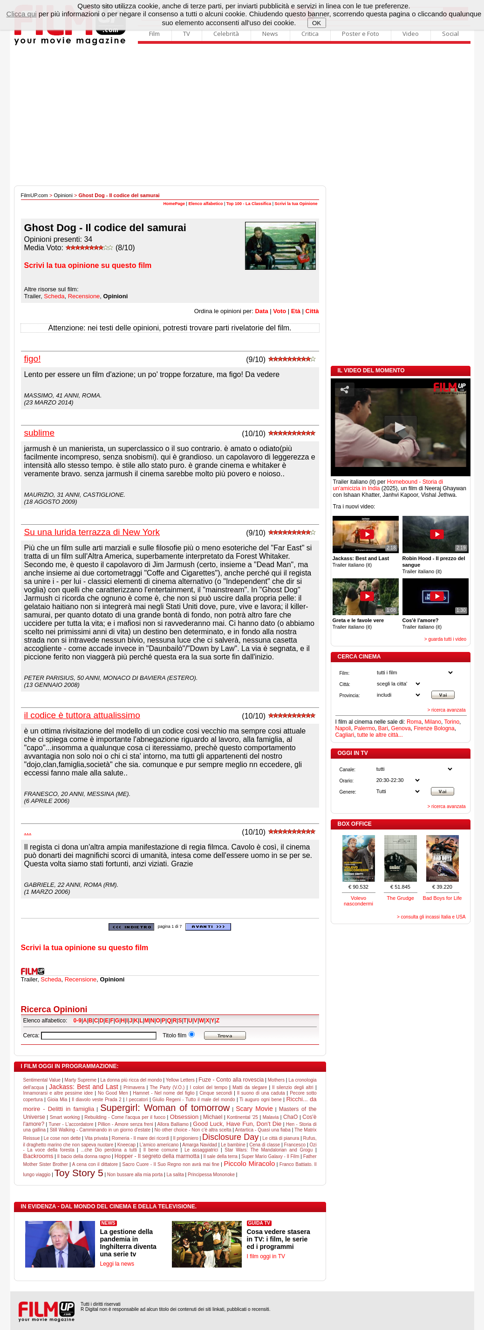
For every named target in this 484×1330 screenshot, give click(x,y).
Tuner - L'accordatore (70, 1124)
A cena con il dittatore (95, 1164)
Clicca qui (22, 14)
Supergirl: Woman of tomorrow (165, 1108)
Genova (401, 728)
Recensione (81, 979)
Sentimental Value (42, 1080)
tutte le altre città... (380, 735)
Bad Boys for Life (442, 898)
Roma (414, 722)
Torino (451, 722)
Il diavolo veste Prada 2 (97, 1099)
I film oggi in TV (266, 1256)
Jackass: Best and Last (83, 1086)
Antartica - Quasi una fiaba (263, 1129)
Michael (212, 1117)
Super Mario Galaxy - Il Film (270, 1156)
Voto (279, 311)
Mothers (276, 1080)
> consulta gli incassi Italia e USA (431, 916)
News (270, 33)
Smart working (65, 1117)
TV (186, 33)
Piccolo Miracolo (249, 1163)
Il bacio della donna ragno (84, 1156)
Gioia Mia (57, 1099)
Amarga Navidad (199, 1144)
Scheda (51, 979)
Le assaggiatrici (201, 1149)
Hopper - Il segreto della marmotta (157, 1156)
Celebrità (226, 33)
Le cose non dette (62, 1138)
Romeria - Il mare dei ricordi (140, 1138)
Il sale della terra (220, 1156)
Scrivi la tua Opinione (295, 203)
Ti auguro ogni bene (260, 1099)
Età (295, 311)
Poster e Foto (360, 33)
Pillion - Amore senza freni (125, 1124)
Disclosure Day (230, 1137)
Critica (310, 33)
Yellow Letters (180, 1080)
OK (316, 23)
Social (450, 33)
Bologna (444, 728)
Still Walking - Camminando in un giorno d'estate (100, 1129)
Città (312, 311)
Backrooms (38, 1155)
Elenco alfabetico (205, 203)
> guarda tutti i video (445, 639)
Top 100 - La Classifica (248, 203)
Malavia (271, 1117)
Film (154, 33)
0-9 (78, 1020)
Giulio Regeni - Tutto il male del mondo (193, 1099)
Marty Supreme (81, 1080)
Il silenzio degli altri (292, 1087)
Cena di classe (264, 1144)
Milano (433, 722)
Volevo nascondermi (358, 900)
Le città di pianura (280, 1138)
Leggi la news (117, 1264)
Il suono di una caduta (261, 1093)
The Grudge (400, 898)
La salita (175, 1174)
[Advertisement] (242, 115)
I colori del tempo (208, 1087)
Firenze (423, 728)
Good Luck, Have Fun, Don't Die (237, 1123)
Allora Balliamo (173, 1124)
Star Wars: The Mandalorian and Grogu (269, 1149)
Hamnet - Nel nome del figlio (163, 1093)
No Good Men (113, 1093)
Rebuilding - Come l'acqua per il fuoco (124, 1117)
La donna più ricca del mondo (131, 1080)
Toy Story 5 (79, 1172)
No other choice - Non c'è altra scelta (193, 1129)
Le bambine (233, 1144)
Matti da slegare (249, 1087)
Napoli (343, 728)
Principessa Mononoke (211, 1174)
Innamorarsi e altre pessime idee (58, 1093)
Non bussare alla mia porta (135, 1174)
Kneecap (126, 1144)
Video (410, 33)
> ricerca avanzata (447, 710)
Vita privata (96, 1138)
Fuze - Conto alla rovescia (231, 1079)
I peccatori (137, 1099)
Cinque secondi (215, 1093)
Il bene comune (160, 1149)
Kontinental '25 (242, 1117)
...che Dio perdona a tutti (109, 1149)
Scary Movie (254, 1108)
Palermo (364, 728)
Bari (383, 728)
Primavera (134, 1087)
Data (261, 311)
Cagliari (344, 735)
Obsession (184, 1116)
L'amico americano (159, 1144)
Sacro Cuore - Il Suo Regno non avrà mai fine (171, 1164)
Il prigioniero (185, 1138)
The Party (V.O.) (167, 1087)
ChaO (290, 1117)
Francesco (295, 1144)
